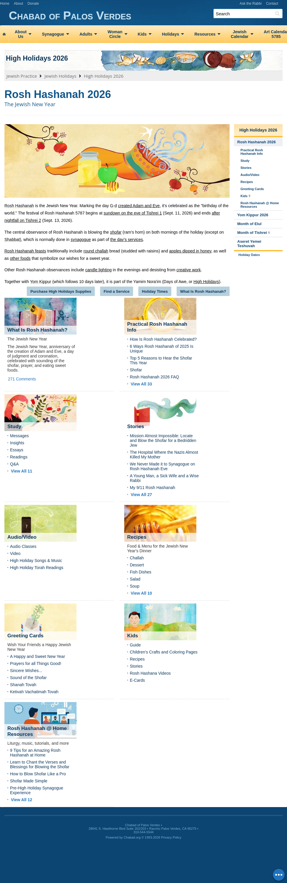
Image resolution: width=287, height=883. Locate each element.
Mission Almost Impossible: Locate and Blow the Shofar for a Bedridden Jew (163, 440)
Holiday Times (155, 291)
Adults (85, 34)
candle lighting (98, 269)
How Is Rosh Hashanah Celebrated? (163, 339)
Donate (33, 3)
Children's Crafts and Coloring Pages (164, 652)
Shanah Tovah (23, 684)
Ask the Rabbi (251, 3)
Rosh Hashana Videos (150, 673)
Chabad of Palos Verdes (148, 15)
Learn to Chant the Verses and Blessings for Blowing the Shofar (39, 764)
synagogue (81, 239)
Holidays (170, 34)
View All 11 (21, 471)
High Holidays (206, 281)
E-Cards (137, 680)
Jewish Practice (21, 76)
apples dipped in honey (190, 251)
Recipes (137, 659)
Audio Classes (23, 546)
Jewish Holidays (60, 76)
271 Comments (22, 379)
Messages (19, 435)
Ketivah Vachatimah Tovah (34, 691)
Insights (17, 442)
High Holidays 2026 (37, 58)
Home (4, 3)
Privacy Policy (171, 837)
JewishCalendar (239, 34)
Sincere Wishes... (26, 670)
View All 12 (21, 799)
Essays (16, 450)
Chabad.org (132, 837)
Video (15, 553)
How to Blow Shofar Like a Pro (38, 773)
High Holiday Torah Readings (36, 567)
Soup (135, 586)
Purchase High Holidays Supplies (60, 291)
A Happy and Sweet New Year (37, 656)
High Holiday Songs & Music (36, 560)
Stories (136, 666)
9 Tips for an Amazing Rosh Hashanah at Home (35, 752)
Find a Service (117, 291)
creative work (188, 269)
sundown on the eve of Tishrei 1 (133, 213)
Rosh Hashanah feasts (25, 251)
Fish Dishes (140, 572)
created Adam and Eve (139, 205)
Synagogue (53, 34)
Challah (137, 558)
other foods (20, 258)
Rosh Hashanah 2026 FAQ (154, 377)
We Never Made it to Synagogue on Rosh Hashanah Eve (162, 466)
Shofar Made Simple (28, 781)
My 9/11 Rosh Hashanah (152, 487)
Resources (204, 34)
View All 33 (141, 384)
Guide (135, 645)
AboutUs (20, 34)
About (18, 3)
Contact (272, 3)
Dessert (137, 565)
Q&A (14, 464)
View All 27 (141, 494)
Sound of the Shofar (28, 677)
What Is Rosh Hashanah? (203, 291)
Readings (18, 457)
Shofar (136, 369)
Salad (135, 579)
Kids (142, 34)
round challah (96, 251)
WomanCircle (114, 34)
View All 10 (141, 593)
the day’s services (126, 239)
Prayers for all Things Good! (35, 663)
